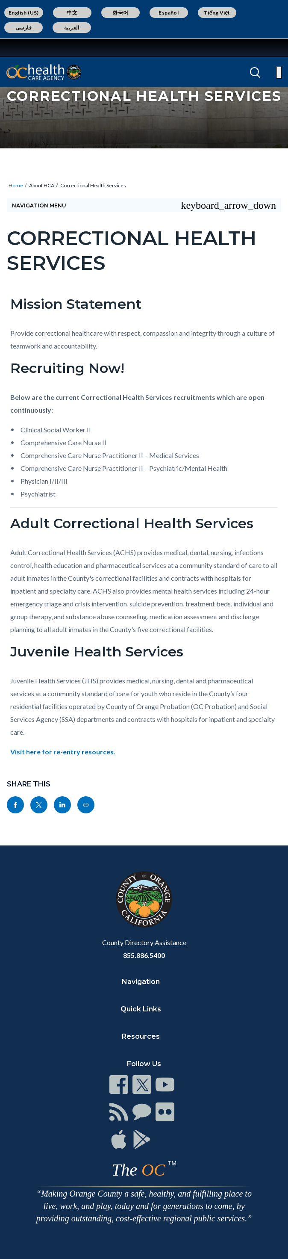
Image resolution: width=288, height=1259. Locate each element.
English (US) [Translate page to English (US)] (24, 12)
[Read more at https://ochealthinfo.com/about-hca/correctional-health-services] (85, 804)
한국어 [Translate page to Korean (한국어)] (120, 12)
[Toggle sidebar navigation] (144, 205)
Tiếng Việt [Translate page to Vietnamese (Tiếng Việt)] (217, 12)
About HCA (41, 185)
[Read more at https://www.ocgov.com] (144, 899)
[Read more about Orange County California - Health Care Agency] (43, 72)
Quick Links (140, 1009)
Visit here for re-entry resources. (63, 752)
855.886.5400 (144, 955)
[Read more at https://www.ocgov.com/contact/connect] (118, 1084)
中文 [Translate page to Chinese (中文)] (72, 12)
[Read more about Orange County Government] (33, 47)
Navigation (141, 982)
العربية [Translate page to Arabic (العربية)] (71, 27)
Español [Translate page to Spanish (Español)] (169, 12)
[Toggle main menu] (279, 72)
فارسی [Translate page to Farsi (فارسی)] (23, 27)
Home (16, 185)
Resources (141, 1036)
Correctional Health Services (93, 185)
